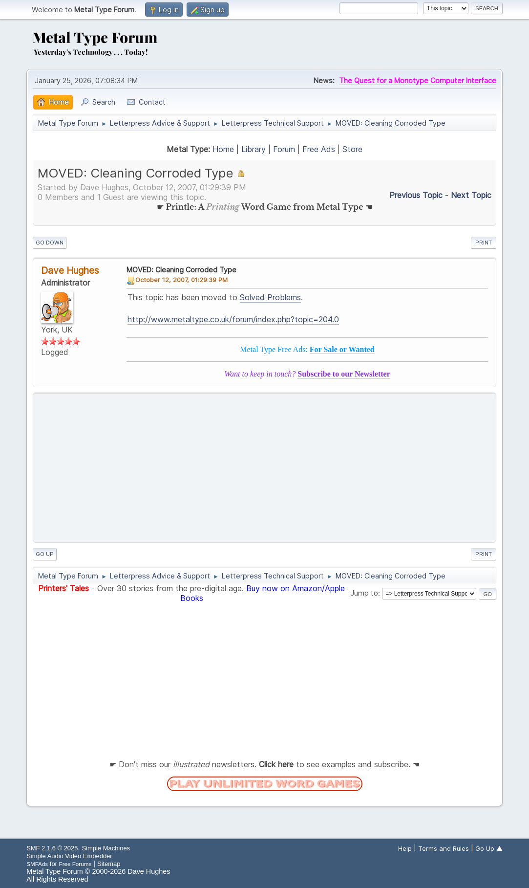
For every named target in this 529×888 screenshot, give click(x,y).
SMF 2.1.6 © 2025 (52, 848)
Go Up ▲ (489, 848)
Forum (284, 149)
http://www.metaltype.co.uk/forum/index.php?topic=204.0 (233, 319)
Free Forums (75, 864)
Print (483, 242)
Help (405, 848)
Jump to (364, 593)
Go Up (45, 554)
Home (223, 149)
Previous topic (416, 195)
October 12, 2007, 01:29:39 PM (181, 280)
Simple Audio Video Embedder (69, 856)
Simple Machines (106, 848)
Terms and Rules (443, 848)
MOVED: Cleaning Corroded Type (181, 270)
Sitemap (109, 863)
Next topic (471, 195)
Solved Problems (270, 297)
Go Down (49, 242)
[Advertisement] (264, 468)
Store (352, 149)
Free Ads (318, 149)
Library (253, 149)
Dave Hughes (70, 270)
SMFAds (37, 864)
